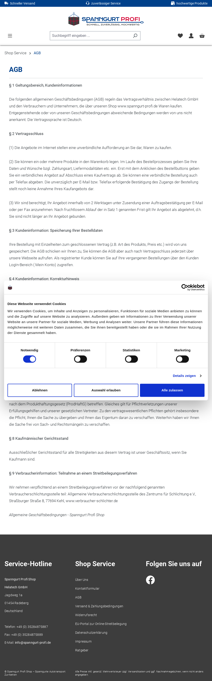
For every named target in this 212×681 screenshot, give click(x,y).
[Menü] (10, 35)
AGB (78, 597)
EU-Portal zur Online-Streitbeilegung (101, 624)
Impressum (83, 641)
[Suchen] (135, 35)
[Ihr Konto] (191, 35)
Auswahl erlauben (106, 390)
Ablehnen (39, 390)
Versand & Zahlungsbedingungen (99, 606)
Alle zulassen (172, 390)
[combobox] (90, 35)
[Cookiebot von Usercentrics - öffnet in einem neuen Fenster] (185, 287)
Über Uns (81, 580)
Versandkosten (136, 671)
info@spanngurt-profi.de (33, 642)
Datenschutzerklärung (91, 632)
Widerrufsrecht (86, 615)
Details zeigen (184, 376)
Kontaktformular (87, 588)
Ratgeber (82, 650)
